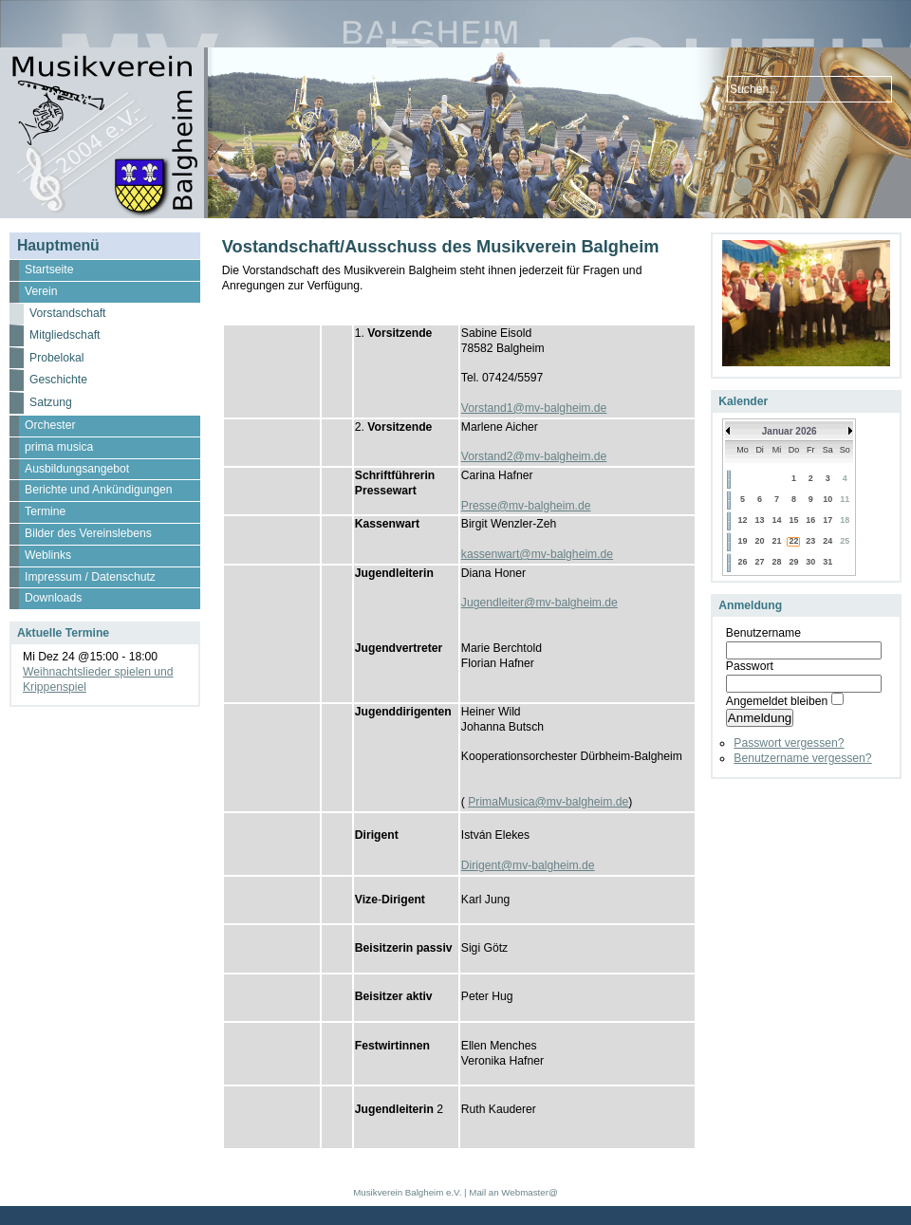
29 (793, 561)
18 (844, 520)
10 (827, 499)
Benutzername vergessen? (802, 758)
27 (760, 561)
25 (844, 541)
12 (742, 520)
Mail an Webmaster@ (513, 1192)
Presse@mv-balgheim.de (526, 505)
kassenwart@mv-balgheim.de (537, 554)
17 (827, 520)
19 (742, 541)
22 (793, 541)
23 (810, 541)
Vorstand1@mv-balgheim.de (534, 408)
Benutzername (763, 633)
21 (777, 541)
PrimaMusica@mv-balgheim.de (548, 801)
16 (810, 520)
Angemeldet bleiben (776, 701)
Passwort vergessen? (789, 743)
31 (827, 561)
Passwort (749, 666)
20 (760, 541)
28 (777, 561)
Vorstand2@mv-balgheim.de (534, 456)
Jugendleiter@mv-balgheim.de (539, 602)
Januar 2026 (789, 431)
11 (844, 499)
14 (777, 520)
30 (810, 561)
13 (760, 520)
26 (742, 561)
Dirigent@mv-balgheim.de (528, 865)
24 (827, 541)
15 (793, 520)
